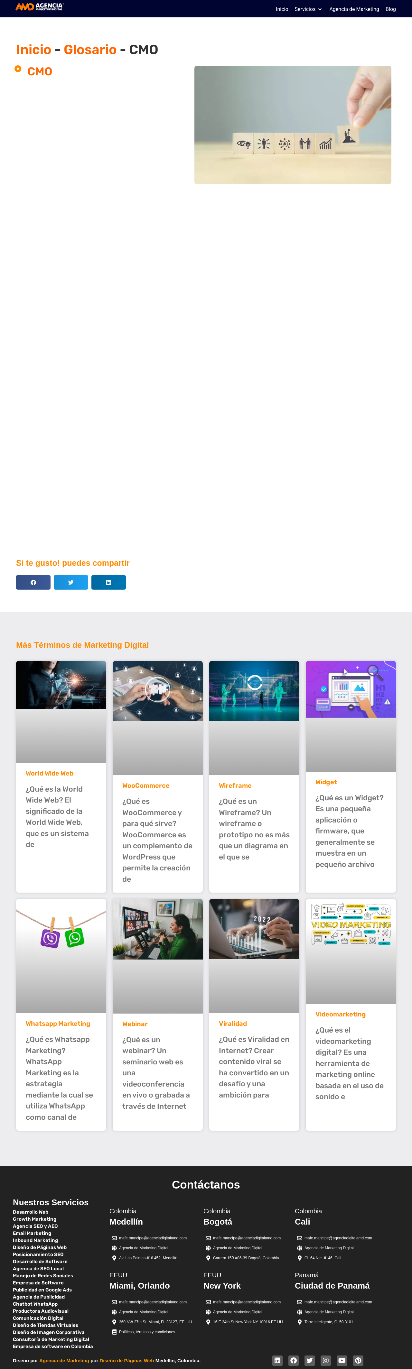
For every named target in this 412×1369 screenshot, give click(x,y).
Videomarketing (340, 1014)
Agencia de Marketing (64, 1360)
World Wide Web (49, 773)
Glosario (90, 49)
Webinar (135, 1024)
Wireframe (235, 785)
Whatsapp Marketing (58, 1023)
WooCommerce (146, 785)
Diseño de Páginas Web (127, 1360)
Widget (326, 782)
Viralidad (233, 1023)
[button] (309, 9)
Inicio (34, 49)
